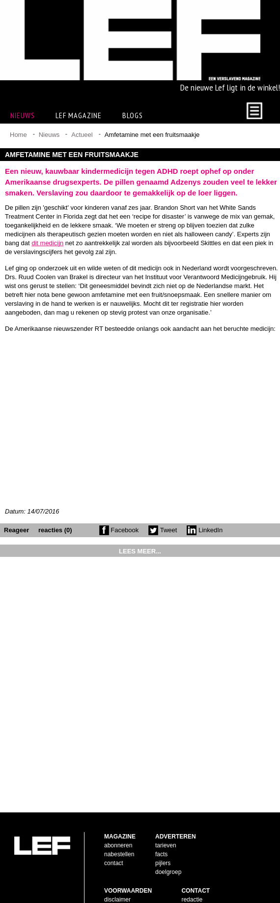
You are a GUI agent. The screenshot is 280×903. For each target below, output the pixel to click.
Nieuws (49, 134)
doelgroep (168, 824)
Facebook (119, 530)
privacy (113, 878)
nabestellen (119, 807)
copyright (116, 861)
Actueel (81, 134)
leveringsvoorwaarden (133, 870)
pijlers (162, 815)
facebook (193, 861)
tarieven (165, 798)
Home (18, 134)
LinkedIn (205, 530)
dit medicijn (47, 243)
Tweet (162, 530)
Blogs (132, 115)
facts (161, 807)
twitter (189, 870)
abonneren (118, 798)
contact (113, 815)
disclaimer (117, 852)
